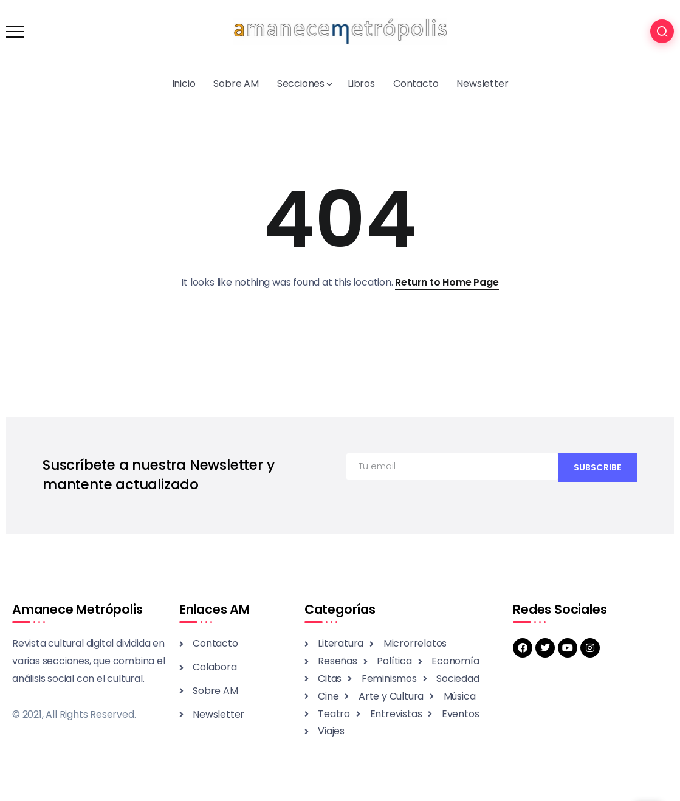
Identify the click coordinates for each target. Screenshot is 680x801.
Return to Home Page (446, 282)
